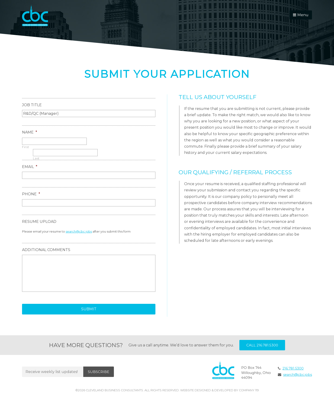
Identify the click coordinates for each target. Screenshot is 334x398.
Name (29, 132)
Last (36, 158)
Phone (31, 194)
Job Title (32, 105)
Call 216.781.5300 (262, 345)
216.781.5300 (293, 368)
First (25, 147)
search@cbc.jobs (79, 231)
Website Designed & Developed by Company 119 (219, 390)
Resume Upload (39, 221)
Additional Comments (46, 250)
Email (29, 167)
